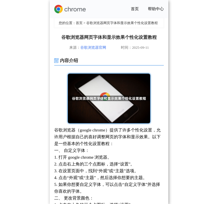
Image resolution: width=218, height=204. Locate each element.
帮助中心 (156, 9)
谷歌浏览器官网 (93, 48)
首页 (135, 9)
